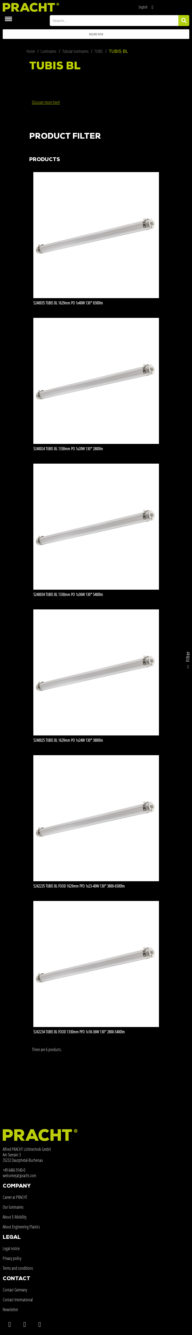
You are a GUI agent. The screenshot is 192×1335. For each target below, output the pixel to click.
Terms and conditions (18, 1268)
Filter (188, 661)
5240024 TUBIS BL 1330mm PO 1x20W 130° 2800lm (68, 448)
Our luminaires (13, 1207)
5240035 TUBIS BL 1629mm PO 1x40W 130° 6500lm (68, 303)
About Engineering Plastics (21, 1227)
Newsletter (10, 1310)
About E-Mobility (14, 1217)
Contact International (18, 1300)
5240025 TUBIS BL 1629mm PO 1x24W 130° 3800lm (68, 740)
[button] (96, 34)
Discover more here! (46, 102)
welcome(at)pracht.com (19, 1176)
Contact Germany (15, 1290)
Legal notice (11, 1248)
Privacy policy (12, 1258)
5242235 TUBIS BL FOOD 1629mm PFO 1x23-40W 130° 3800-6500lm (79, 886)
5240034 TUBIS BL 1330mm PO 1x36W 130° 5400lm (68, 594)
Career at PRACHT (15, 1197)
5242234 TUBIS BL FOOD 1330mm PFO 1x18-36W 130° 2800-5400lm (79, 1031)
